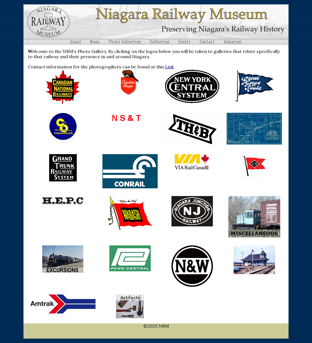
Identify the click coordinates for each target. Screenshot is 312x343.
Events (184, 41)
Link (169, 66)
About (75, 41)
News (95, 41)
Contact (207, 41)
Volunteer (233, 41)
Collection (160, 41)
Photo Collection (125, 41)
